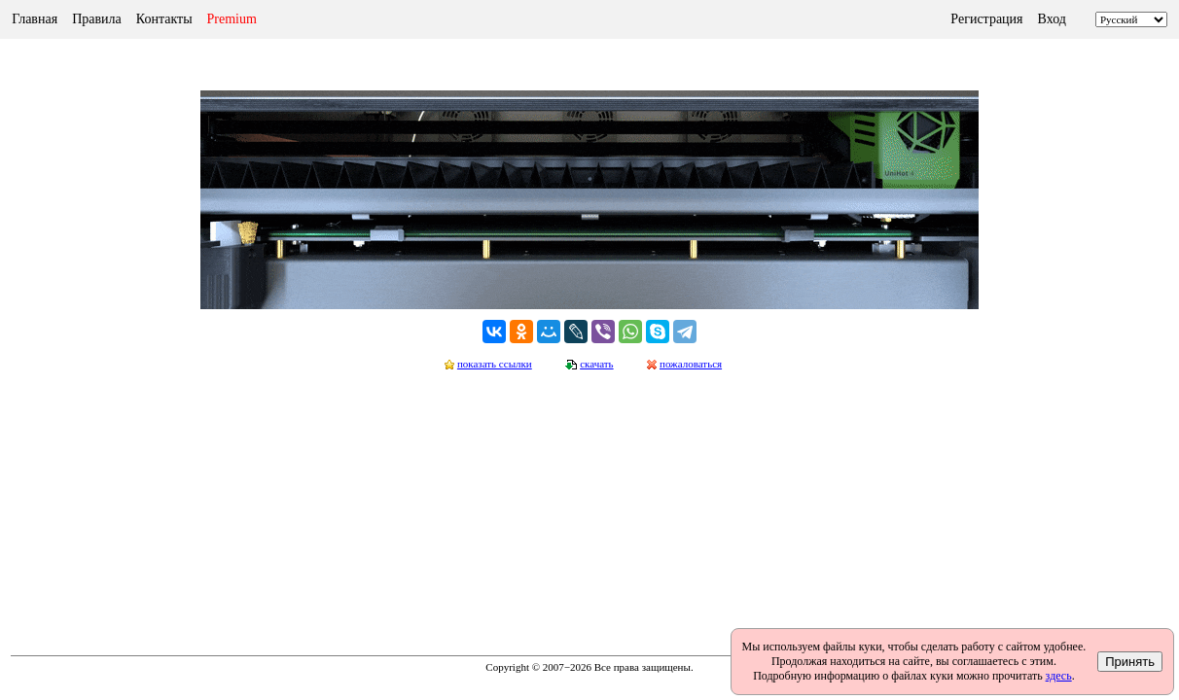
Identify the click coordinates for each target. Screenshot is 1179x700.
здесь (1059, 675)
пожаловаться (691, 363)
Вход (1052, 19)
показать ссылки (494, 363)
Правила (97, 19)
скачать (596, 363)
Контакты (164, 19)
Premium (232, 19)
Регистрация (986, 19)
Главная (34, 19)
